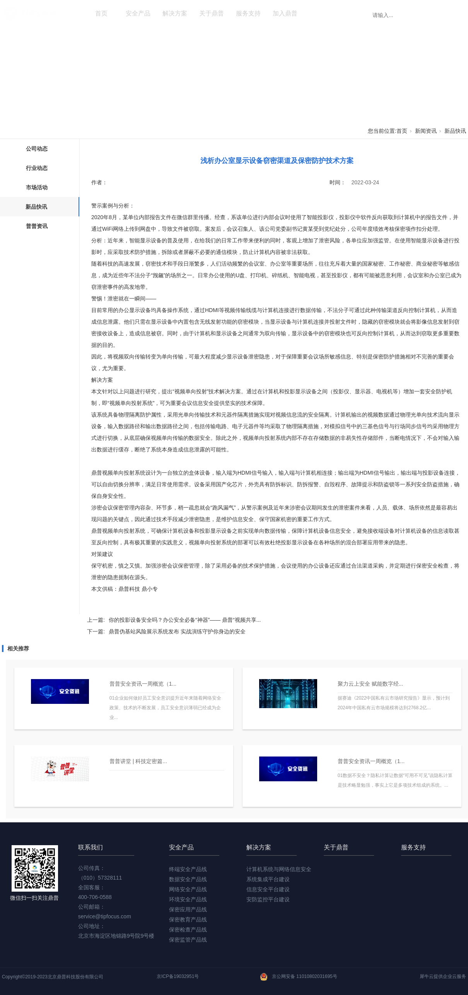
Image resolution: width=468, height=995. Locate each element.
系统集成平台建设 (268, 879)
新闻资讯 (321, 13)
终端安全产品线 (188, 869)
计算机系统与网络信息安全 (278, 869)
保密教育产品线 (188, 919)
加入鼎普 (285, 13)
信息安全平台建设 (268, 889)
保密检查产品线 (188, 929)
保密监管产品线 (188, 940)
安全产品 (138, 13)
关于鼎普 (211, 13)
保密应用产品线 (188, 909)
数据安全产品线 (188, 879)
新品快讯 (455, 131)
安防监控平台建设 (268, 899)
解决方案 (174, 13)
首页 (101, 13)
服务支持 (248, 13)
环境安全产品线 (188, 899)
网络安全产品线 (188, 889)
